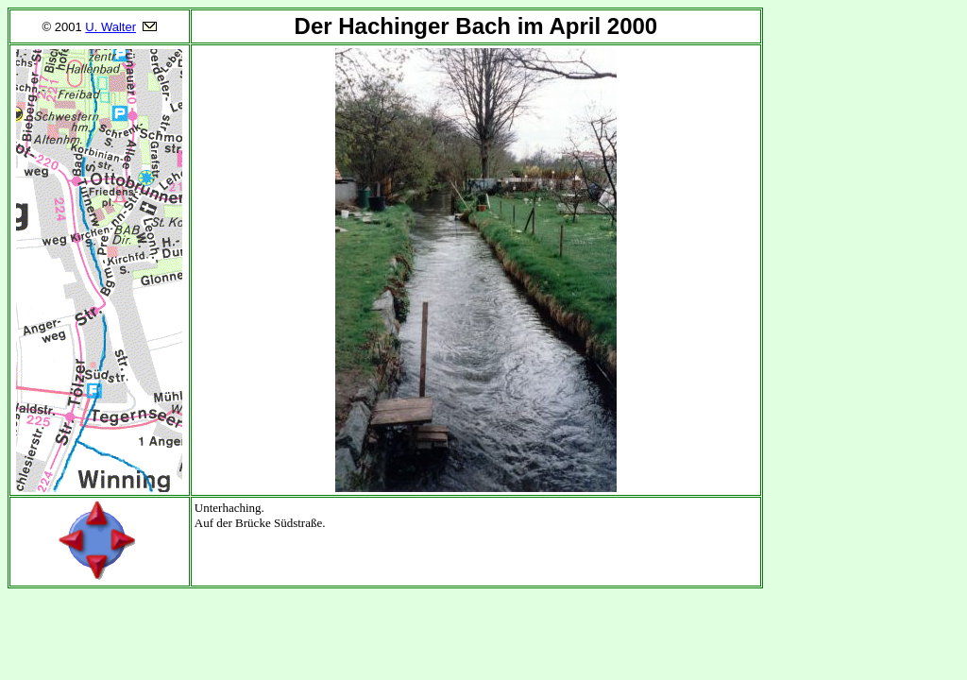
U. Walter (110, 27)
